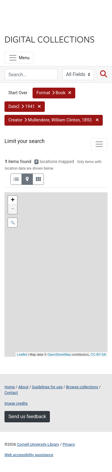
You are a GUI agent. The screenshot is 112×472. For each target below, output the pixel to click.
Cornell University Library (38, 444)
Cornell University (34, 11)
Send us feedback (27, 416)
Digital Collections (49, 39)
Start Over (17, 92)
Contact (11, 392)
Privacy (68, 444)
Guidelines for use (47, 387)
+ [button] (13, 200)
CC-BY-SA (98, 354)
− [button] (13, 209)
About (23, 387)
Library (22, 27)
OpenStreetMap (59, 354)
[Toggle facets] (99, 144)
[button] (54, 93)
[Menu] (18, 58)
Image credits (16, 403)
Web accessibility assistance (28, 455)
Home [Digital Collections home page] (9, 387)
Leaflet (22, 354)
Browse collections (82, 387)
